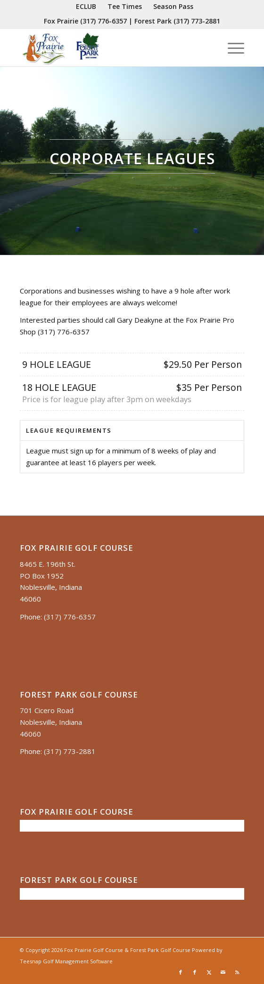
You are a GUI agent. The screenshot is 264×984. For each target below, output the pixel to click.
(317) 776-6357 (103, 20)
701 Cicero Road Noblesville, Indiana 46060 (51, 722)
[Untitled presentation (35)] (109, 47)
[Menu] (231, 47)
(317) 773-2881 (196, 20)
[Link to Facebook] (180, 972)
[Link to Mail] (223, 972)
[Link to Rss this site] (237, 972)
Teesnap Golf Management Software (66, 961)
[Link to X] (209, 972)
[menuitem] (86, 6)
